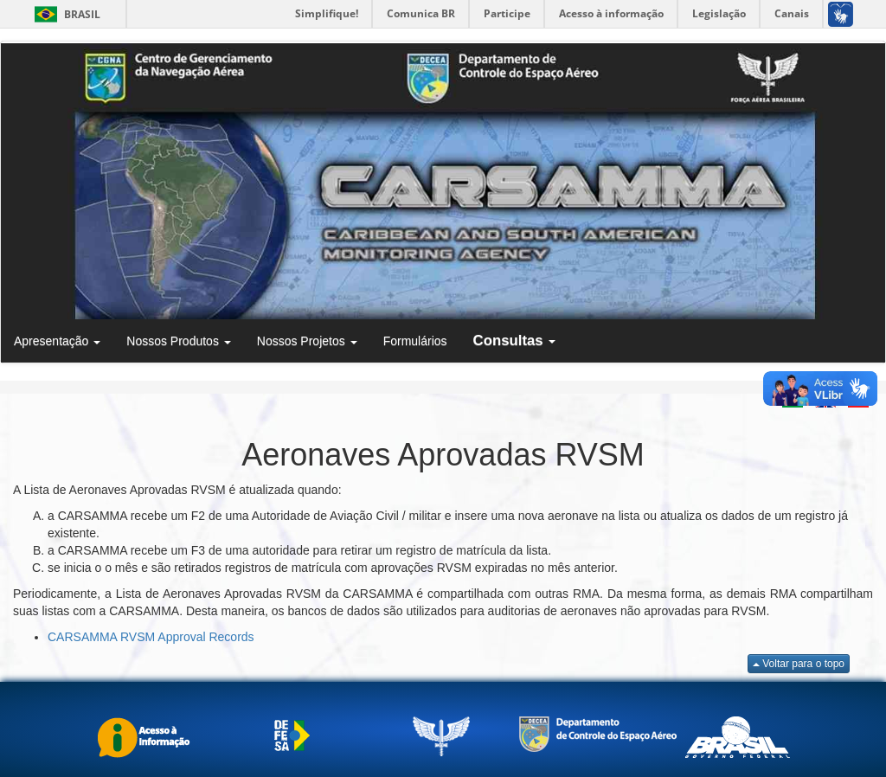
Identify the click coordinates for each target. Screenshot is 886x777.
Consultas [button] (514, 340)
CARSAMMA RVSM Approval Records (151, 637)
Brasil (64, 14)
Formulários (415, 341)
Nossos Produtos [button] (178, 341)
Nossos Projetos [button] (307, 341)
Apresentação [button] (57, 341)
